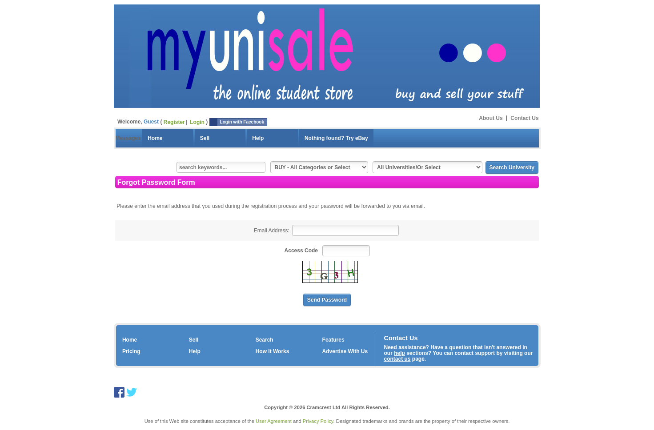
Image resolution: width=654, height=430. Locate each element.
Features (333, 340)
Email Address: (271, 230)
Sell (204, 138)
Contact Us (524, 118)
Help (258, 138)
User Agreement (274, 421)
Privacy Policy (318, 421)
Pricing (131, 351)
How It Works (272, 351)
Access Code (301, 250)
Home (155, 138)
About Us (490, 118)
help (399, 353)
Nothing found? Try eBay (336, 138)
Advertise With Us (345, 351)
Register (174, 122)
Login (197, 122)
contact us (397, 359)
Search (264, 340)
